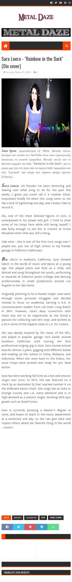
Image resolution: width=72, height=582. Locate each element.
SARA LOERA (56, 518)
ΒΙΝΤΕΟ (18, 518)
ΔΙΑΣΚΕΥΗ (31, 518)
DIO (43, 518)
